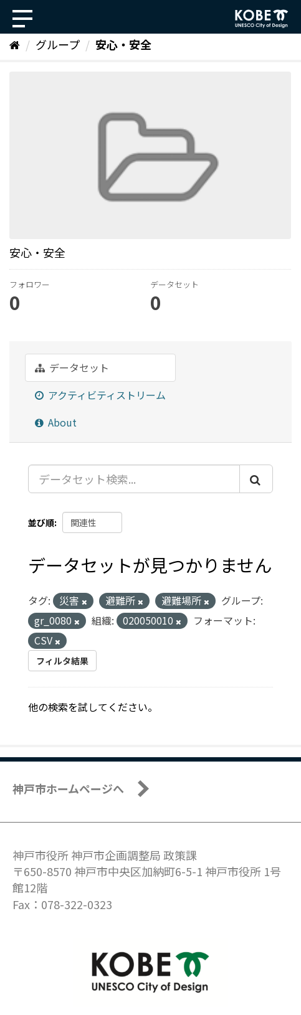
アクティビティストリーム (100, 394)
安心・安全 (123, 44)
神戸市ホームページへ (68, 788)
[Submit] (256, 479)
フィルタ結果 (62, 660)
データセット (72, 367)
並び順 (41, 522)
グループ (58, 44)
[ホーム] (14, 44)
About (56, 422)
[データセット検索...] (134, 479)
